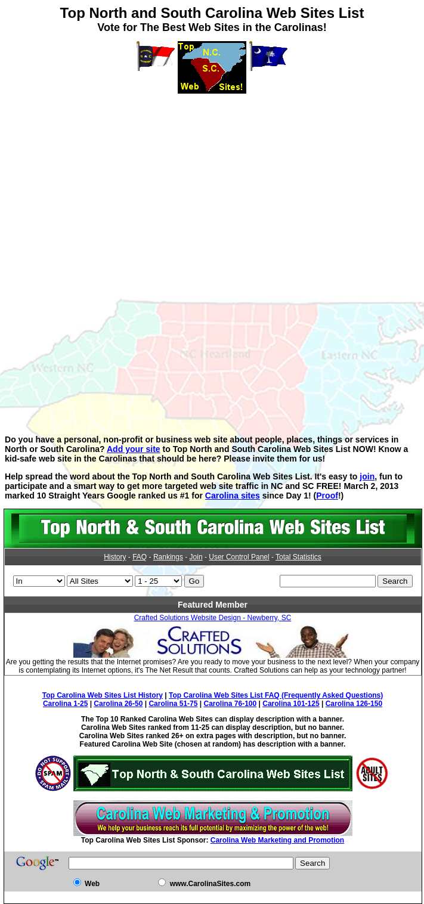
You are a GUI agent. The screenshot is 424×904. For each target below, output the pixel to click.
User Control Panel (239, 557)
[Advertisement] (214, 177)
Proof (327, 495)
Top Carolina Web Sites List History (102, 695)
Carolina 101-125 (290, 703)
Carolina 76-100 (230, 703)
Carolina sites (232, 495)
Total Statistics (298, 557)
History (115, 557)
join (367, 476)
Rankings (168, 557)
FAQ (139, 557)
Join (196, 557)
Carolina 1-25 (65, 703)
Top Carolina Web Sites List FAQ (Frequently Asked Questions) (276, 695)
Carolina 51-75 (172, 703)
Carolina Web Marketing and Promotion (277, 840)
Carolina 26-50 (118, 703)
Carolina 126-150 (354, 703)
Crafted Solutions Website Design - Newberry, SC (213, 618)
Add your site (133, 449)
